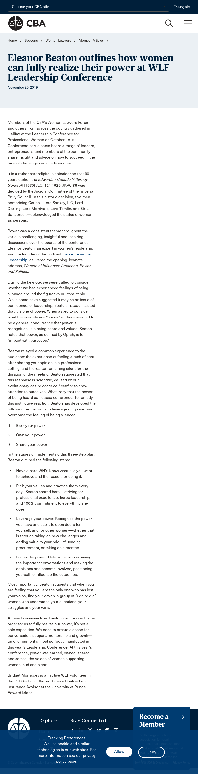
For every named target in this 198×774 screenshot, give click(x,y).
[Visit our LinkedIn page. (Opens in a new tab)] (83, 729)
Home (12, 41)
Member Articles (91, 41)
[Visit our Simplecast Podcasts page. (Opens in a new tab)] (116, 729)
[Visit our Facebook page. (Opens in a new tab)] (75, 729)
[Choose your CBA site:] (88, 7)
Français (181, 7)
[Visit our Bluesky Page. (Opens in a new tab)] (101, 729)
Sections (32, 41)
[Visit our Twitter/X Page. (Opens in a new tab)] (92, 729)
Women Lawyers (58, 41)
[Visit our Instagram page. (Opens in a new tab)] (109, 729)
